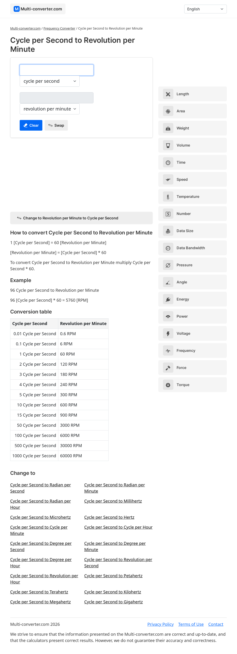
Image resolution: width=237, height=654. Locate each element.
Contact (215, 624)
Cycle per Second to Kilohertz (112, 592)
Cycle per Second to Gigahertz (113, 602)
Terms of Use (191, 624)
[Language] (205, 9)
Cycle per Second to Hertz (109, 517)
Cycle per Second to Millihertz (113, 501)
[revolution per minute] (57, 97)
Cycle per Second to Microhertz (40, 517)
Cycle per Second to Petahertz (113, 575)
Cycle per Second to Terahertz (39, 592)
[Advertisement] (81, 173)
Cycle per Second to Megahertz (40, 602)
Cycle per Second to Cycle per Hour (118, 527)
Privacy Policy (160, 624)
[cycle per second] (57, 70)
